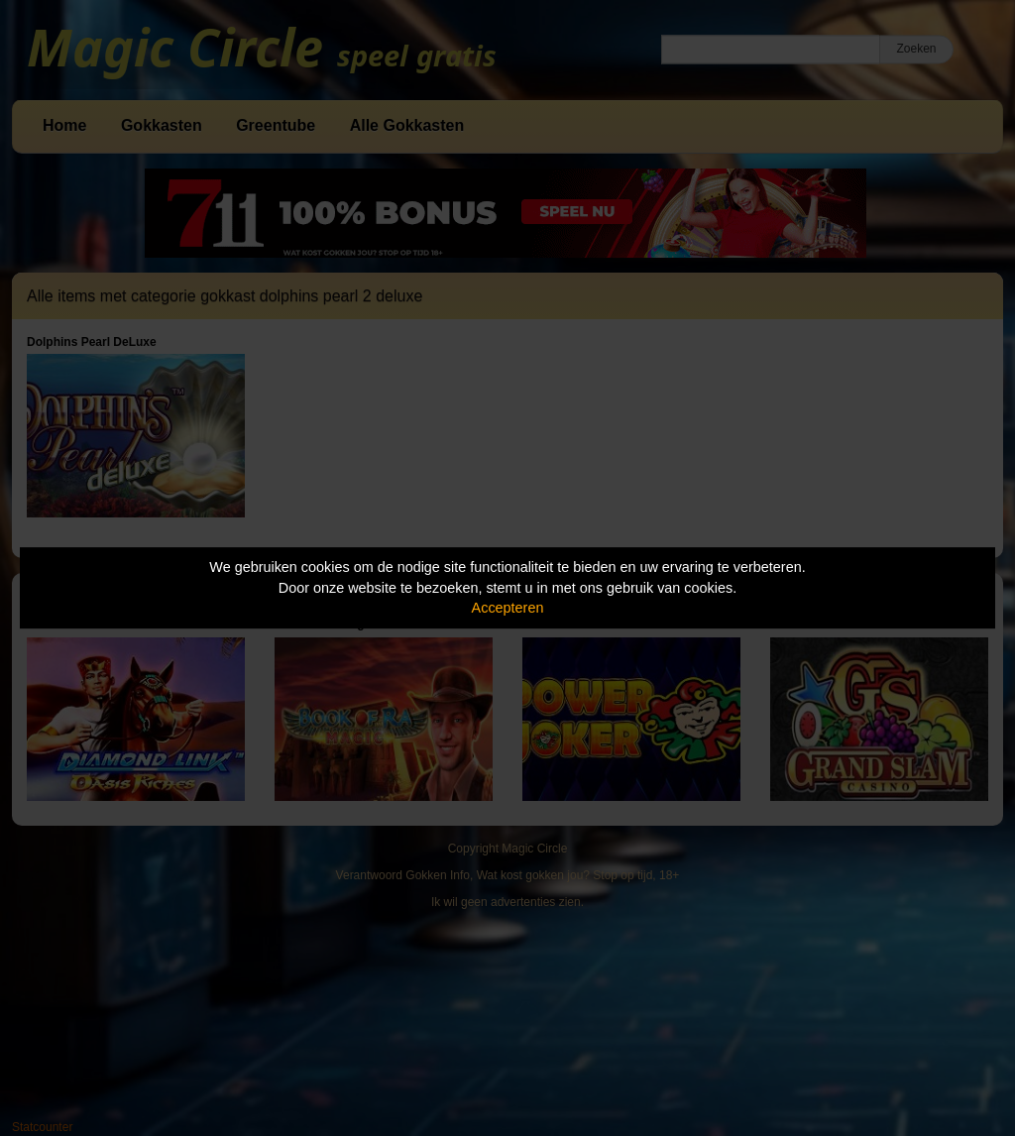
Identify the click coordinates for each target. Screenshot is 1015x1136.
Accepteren (508, 608)
